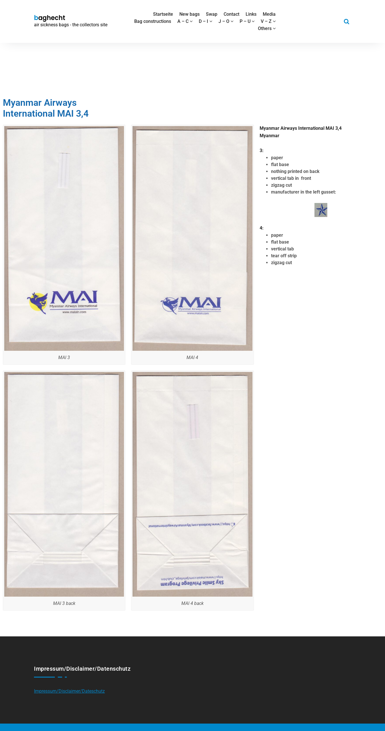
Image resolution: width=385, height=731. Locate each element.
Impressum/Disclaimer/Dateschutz (69, 691)
